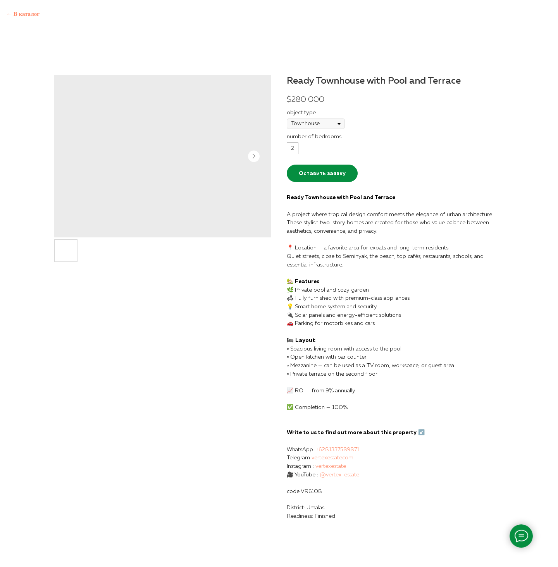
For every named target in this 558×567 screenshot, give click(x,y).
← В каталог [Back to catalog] (23, 14)
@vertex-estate (339, 475)
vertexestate (330, 466)
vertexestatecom (332, 457)
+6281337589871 (337, 449)
